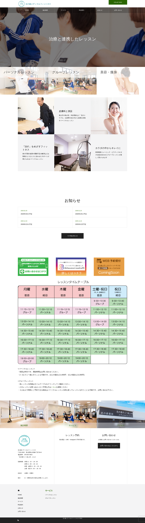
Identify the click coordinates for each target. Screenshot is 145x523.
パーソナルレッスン (51, 495)
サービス (63, 10)
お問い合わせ (118, 10)
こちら (53, 387)
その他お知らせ (72, 236)
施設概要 (45, 10)
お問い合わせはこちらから (109, 445)
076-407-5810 (118, 2)
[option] (72, 33)
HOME (27, 10)
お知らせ (99, 10)
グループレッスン (50, 498)
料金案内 (81, 10)
